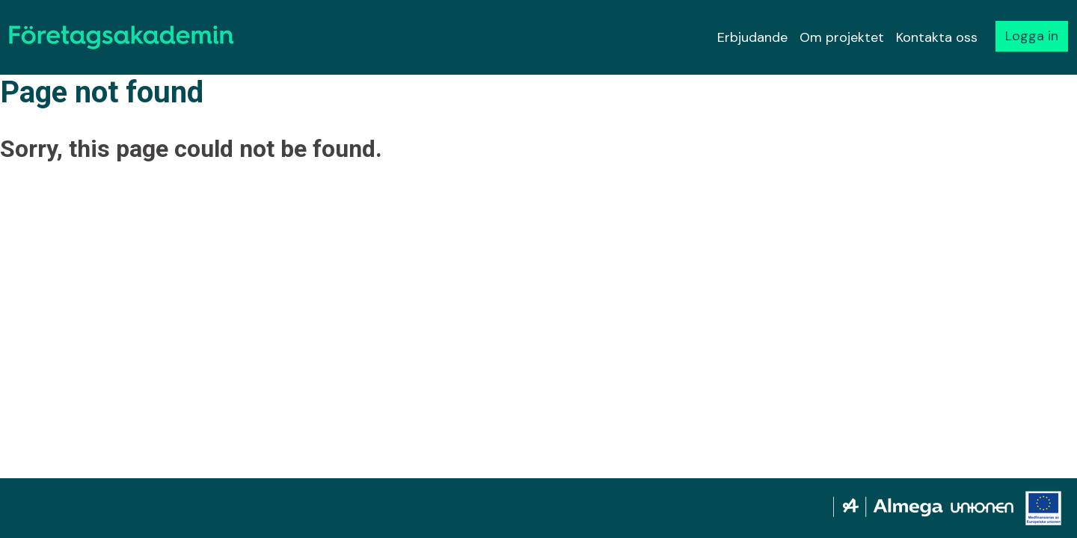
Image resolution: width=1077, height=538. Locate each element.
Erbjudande (752, 37)
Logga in (1031, 36)
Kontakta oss (937, 37)
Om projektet (842, 37)
